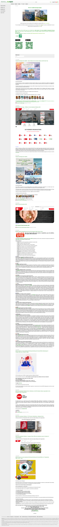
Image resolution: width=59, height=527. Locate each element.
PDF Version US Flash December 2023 (22, 225)
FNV (17, 315)
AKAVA (29, 305)
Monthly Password (25, 516)
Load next (34, 513)
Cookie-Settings (40, 516)
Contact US (3, 7)
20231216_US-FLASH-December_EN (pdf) (22, 227)
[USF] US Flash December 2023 (21, 204)
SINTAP (19, 335)
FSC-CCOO (18, 308)
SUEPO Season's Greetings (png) (21, 200)
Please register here (35, 510)
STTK (42, 304)
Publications (3, 5)
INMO (31, 285)
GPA (20, 345)
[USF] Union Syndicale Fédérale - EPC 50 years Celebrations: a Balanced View (30, 416)
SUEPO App (2, 12)
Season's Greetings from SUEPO (21, 156)
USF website (17, 152)
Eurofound (33, 294)
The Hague (16, 5)
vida (17, 345)
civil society (39, 328)
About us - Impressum (10, 516)
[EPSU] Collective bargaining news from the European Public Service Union (29, 231)
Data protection (16, 516)
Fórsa (26, 285)
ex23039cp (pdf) (19, 412)
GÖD (22, 344)
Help (20, 516)
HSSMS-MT (18, 270)
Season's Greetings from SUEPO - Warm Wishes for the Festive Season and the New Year (32, 60)
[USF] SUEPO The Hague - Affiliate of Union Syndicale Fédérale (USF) (28, 107)
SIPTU (28, 285)
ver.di (18, 276)
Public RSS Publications (32, 516)
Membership (3, 9)
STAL (23, 335)
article (40, 26)
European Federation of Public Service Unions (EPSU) (25, 238)
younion (19, 344)
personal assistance (38, 325)
